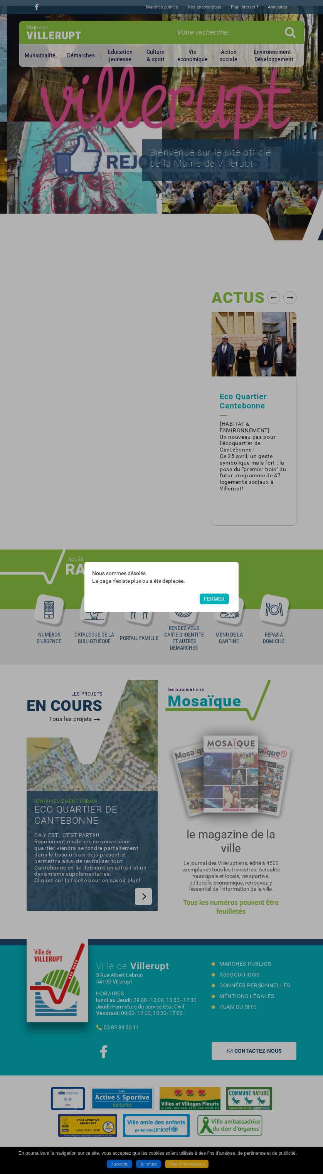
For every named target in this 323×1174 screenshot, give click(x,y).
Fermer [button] (214, 599)
